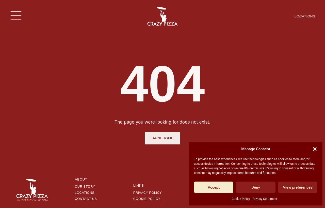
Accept (214, 187)
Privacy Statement (264, 199)
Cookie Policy (241, 199)
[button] (314, 149)
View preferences (297, 187)
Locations (305, 15)
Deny (255, 187)
